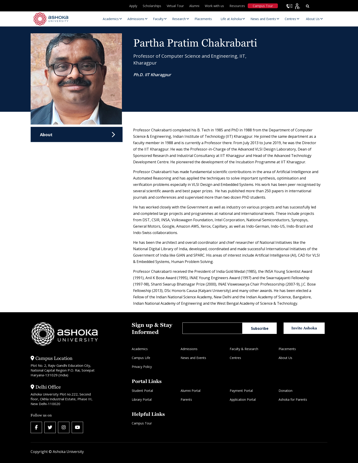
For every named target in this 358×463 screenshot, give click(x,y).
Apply (133, 6)
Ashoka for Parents (293, 399)
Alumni (194, 6)
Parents (186, 399)
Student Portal (142, 390)
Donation (285, 390)
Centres (235, 358)
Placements (287, 349)
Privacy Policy (142, 366)
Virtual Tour (175, 6)
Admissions (189, 349)
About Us (285, 358)
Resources (237, 6)
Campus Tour (263, 6)
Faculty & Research (244, 349)
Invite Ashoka (304, 328)
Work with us (214, 6)
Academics (140, 349)
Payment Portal (241, 390)
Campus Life (141, 358)
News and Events (193, 358)
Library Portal (142, 399)
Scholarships (152, 6)
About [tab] (46, 134)
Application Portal (243, 399)
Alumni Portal (190, 390)
